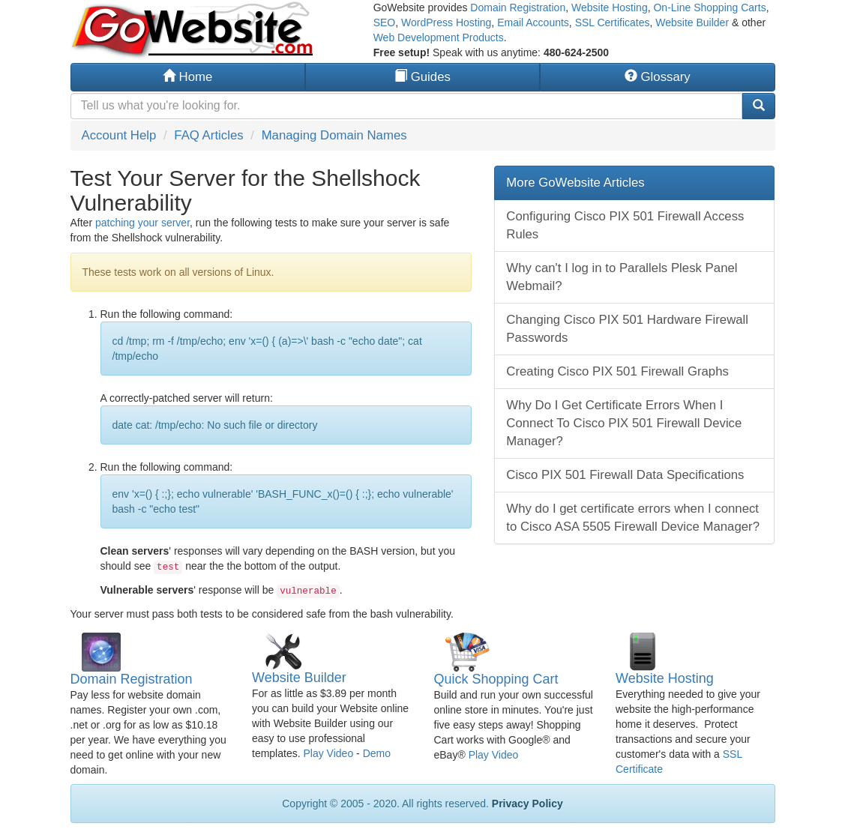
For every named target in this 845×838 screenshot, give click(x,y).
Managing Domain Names (334, 135)
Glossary (658, 77)
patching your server (142, 223)
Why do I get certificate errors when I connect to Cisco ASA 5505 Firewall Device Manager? (633, 517)
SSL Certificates (612, 22)
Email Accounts (533, 22)
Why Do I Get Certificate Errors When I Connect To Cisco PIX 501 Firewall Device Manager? (624, 423)
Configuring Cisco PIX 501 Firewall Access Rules (625, 225)
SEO (384, 22)
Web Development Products (438, 37)
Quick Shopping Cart (496, 679)
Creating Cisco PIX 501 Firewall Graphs (617, 371)
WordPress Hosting (446, 22)
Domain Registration (517, 7)
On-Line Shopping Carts (709, 7)
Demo (377, 753)
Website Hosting (609, 7)
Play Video (328, 753)
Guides (422, 77)
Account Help (119, 135)
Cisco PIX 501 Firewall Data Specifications (625, 475)
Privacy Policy (527, 804)
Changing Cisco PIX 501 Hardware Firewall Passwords (627, 329)
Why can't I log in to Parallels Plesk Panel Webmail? (621, 277)
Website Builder (692, 22)
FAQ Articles (208, 135)
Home (187, 77)
